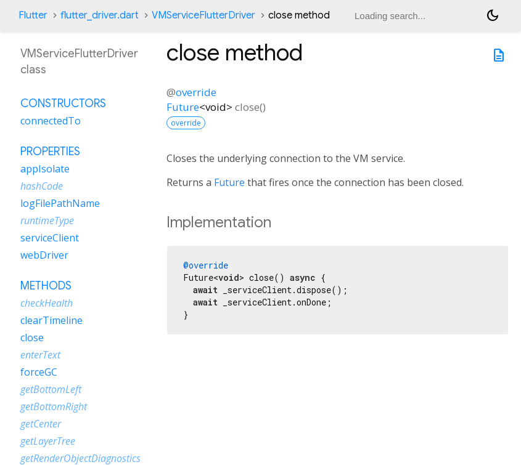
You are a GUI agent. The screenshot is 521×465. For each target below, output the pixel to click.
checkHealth (46, 303)
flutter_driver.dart (99, 15)
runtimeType (47, 220)
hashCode (41, 186)
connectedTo (50, 120)
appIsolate (45, 169)
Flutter (32, 15)
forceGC (38, 372)
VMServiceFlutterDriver (203, 15)
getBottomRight (53, 406)
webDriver (44, 255)
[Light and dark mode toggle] (493, 15)
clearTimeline (51, 320)
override (196, 92)
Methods (46, 286)
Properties (50, 151)
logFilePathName (60, 203)
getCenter (40, 424)
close (32, 337)
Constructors (63, 103)
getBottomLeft (50, 389)
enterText (40, 355)
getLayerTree (47, 441)
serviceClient (49, 238)
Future (182, 107)
